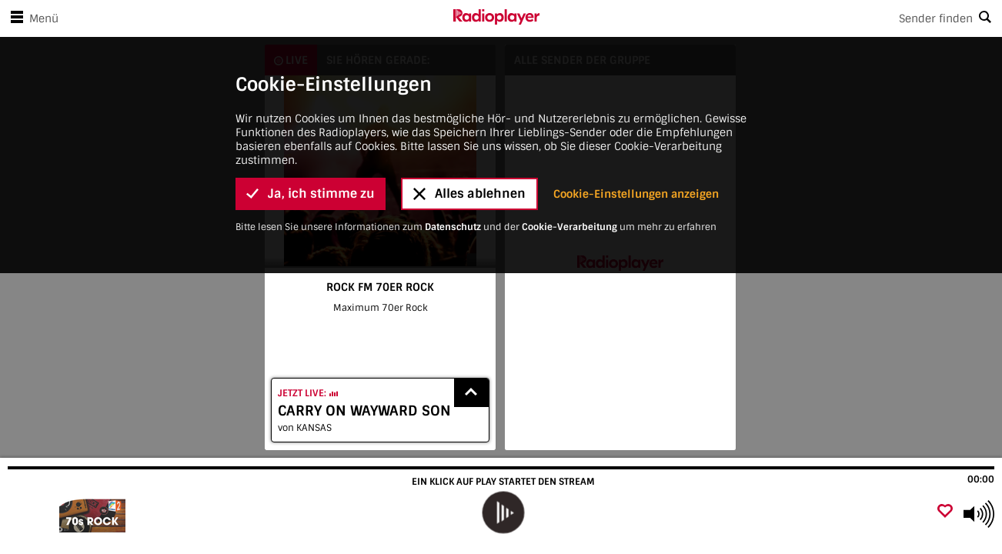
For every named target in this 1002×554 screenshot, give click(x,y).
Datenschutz (453, 135)
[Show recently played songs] (471, 393)
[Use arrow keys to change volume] (979, 514)
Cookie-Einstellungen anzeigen (636, 102)
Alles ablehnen (469, 103)
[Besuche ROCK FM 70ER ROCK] (94, 514)
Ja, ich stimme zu (310, 103)
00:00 (980, 479)
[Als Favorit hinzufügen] (945, 512)
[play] (502, 512)
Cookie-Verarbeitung (569, 135)
